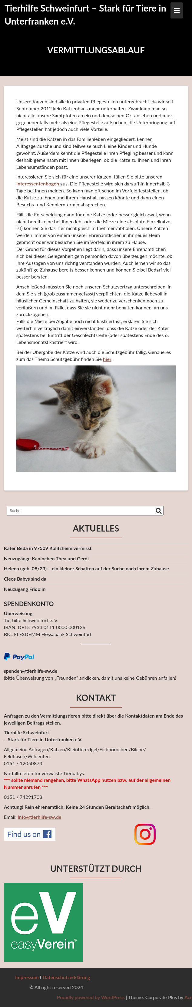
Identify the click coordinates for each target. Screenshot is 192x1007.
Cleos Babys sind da (25, 579)
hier (107, 359)
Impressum (27, 977)
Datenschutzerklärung (66, 977)
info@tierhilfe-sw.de (39, 817)
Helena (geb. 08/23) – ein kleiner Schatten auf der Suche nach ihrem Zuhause (86, 568)
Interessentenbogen (37, 183)
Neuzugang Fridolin (25, 589)
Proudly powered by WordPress (140, 997)
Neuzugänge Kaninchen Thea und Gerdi (46, 558)
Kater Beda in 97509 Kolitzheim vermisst (48, 548)
